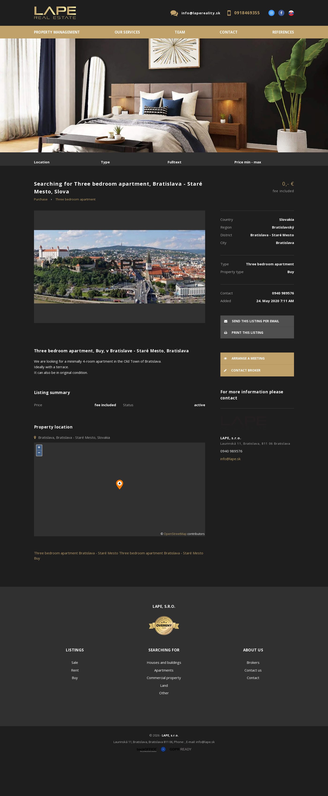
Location (41, 162)
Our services (127, 32)
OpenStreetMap (175, 569)
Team (180, 32)
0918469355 (247, 12)
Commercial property (164, 713)
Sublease (127, 186)
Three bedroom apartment (75, 235)
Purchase (96, 186)
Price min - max (247, 162)
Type (105, 162)
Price (38, 440)
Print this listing (243, 368)
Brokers (253, 698)
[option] (164, 95)
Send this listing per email (251, 357)
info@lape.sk (230, 494)
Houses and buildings (164, 698)
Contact (229, 32)
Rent (70, 186)
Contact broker (242, 406)
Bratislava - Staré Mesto (98, 588)
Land (164, 721)
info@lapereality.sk (200, 13)
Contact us (253, 705)
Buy (75, 713)
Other (164, 728)
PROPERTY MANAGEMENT (57, 32)
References (283, 32)
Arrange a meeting (244, 394)
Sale (46, 186)
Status (128, 440)
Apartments (163, 705)
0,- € (283, 223)
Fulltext (174, 162)
